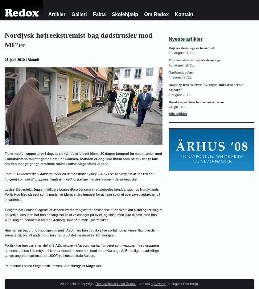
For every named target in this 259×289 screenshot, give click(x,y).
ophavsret (158, 284)
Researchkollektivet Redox (116, 284)
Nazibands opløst (181, 72)
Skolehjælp (125, 14)
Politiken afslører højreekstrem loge (194, 60)
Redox (21, 15)
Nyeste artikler (186, 39)
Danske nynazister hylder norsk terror (196, 102)
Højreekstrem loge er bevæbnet (191, 48)
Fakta (99, 14)
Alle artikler (178, 114)
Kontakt (184, 14)
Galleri (79, 14)
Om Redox (156, 14)
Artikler (57, 14)
